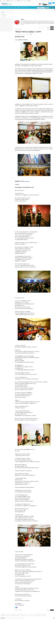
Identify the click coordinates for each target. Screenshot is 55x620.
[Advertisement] (6, 25)
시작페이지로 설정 (44, 0)
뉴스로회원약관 (14, 614)
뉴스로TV (3, 17)
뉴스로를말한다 (3, 614)
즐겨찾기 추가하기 (51, 0)
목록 (49, 29)
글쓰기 (52, 29)
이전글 (16, 29)
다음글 (20, 29)
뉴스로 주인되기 (8, 614)
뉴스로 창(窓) (4, 15)
